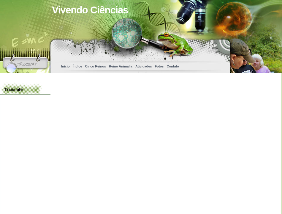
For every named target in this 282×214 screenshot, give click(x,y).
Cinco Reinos (95, 66)
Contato (173, 66)
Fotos (159, 66)
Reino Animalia (120, 66)
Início (65, 66)
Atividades (143, 66)
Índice (77, 66)
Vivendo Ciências (90, 9)
